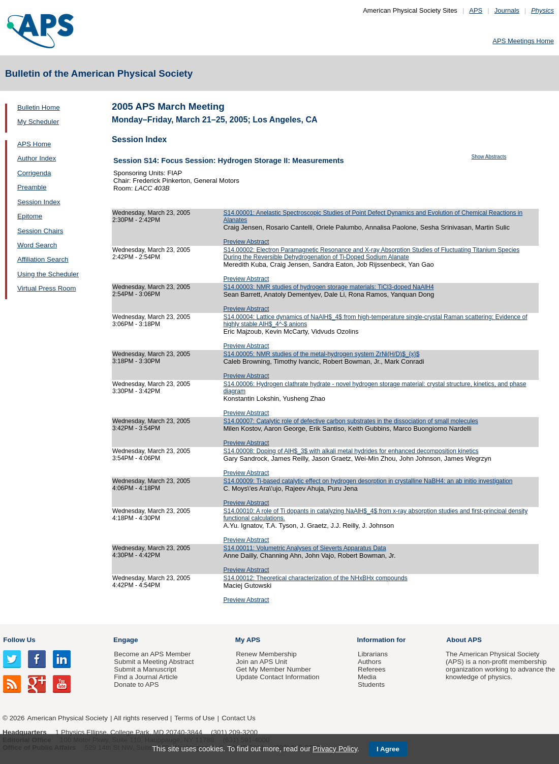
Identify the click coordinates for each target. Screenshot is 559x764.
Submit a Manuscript (145, 669)
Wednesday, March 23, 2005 (151, 212)
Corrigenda (34, 173)
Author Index (36, 158)
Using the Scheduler (48, 274)
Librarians (373, 654)
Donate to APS (136, 684)
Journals (506, 10)
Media (367, 677)
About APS (464, 640)
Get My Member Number (273, 669)
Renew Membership (266, 654)
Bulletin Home (38, 107)
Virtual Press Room (46, 288)
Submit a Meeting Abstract (154, 661)
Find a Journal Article (145, 677)
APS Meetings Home (523, 41)
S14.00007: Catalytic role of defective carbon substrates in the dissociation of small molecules (350, 421)
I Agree (388, 749)
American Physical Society (67, 718)
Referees (372, 669)
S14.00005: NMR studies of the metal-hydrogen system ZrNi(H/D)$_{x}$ (321, 354)
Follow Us (19, 640)
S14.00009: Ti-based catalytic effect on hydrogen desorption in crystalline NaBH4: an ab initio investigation (367, 481)
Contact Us (238, 718)
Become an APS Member (152, 654)
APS (475, 10)
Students (371, 684)
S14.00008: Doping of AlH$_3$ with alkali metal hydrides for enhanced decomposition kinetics (350, 451)
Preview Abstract (246, 241)
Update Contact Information (277, 677)
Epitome (29, 216)
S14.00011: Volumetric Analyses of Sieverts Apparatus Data (304, 548)
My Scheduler (38, 121)
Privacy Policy (335, 749)
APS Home (34, 144)
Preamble (32, 187)
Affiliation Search (43, 259)
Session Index (38, 202)
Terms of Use (194, 718)
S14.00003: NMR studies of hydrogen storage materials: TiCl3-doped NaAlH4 (328, 287)
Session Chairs (40, 231)
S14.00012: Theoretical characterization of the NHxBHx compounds (315, 578)
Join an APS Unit (261, 661)
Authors (369, 661)
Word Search (37, 245)
